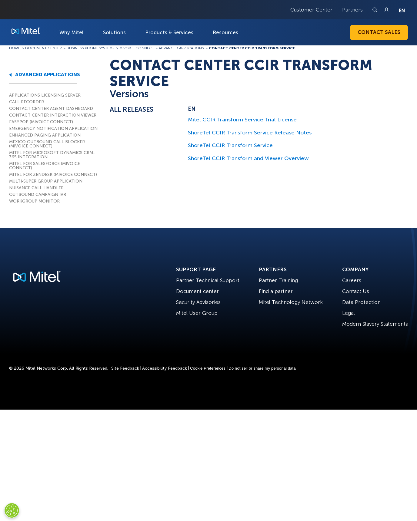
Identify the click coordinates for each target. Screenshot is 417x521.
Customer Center (311, 10)
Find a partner (276, 291)
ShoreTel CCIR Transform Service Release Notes (250, 132)
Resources (225, 32)
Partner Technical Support (207, 280)
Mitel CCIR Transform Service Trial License (242, 119)
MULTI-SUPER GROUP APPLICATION (45, 181)
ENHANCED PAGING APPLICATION (45, 135)
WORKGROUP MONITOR (34, 201)
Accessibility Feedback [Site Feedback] (164, 368)
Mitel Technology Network (291, 302)
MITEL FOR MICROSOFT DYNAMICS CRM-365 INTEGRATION (52, 155)
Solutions (114, 32)
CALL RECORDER (26, 101)
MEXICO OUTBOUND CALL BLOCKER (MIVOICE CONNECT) (47, 144)
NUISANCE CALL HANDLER (36, 187)
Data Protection (361, 302)
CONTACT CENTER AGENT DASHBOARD (51, 108)
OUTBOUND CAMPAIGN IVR (37, 194)
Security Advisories (198, 302)
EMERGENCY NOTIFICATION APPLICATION (53, 128)
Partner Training (278, 280)
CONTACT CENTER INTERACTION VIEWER (52, 115)
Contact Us (355, 291)
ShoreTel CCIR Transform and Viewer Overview (248, 158)
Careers (351, 280)
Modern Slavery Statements (375, 324)
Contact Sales (379, 32)
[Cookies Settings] (11, 510)
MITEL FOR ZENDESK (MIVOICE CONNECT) (53, 174)
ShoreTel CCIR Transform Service (230, 145)
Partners (352, 10)
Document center (197, 291)
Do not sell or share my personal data (262, 368)
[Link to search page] (375, 10)
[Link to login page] (386, 10)
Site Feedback (125, 368)
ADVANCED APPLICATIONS (47, 74)
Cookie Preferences (207, 368)
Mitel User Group (197, 313)
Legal (348, 313)
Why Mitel (71, 32)
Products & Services (169, 32)
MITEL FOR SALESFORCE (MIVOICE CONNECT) (44, 165)
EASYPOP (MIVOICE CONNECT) (41, 121)
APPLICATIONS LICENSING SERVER (45, 95)
